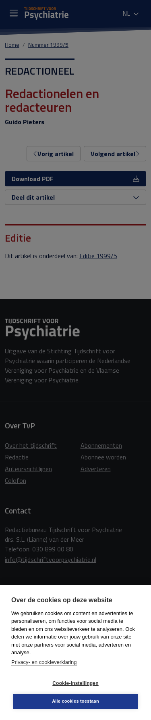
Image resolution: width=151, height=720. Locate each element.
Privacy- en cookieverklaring (44, 662)
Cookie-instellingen (75, 683)
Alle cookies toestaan (75, 701)
